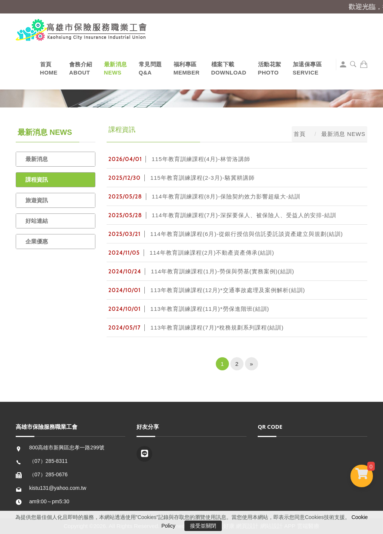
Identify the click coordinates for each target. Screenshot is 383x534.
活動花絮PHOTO (269, 68)
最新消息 (36, 159)
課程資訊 (36, 179)
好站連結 (36, 221)
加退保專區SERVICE (307, 68)
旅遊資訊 (36, 200)
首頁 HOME (49, 68)
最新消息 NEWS (115, 68)
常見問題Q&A (150, 68)
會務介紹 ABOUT (80, 68)
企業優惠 (36, 241)
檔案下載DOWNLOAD (228, 68)
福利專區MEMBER (187, 68)
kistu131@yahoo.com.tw (57, 488)
